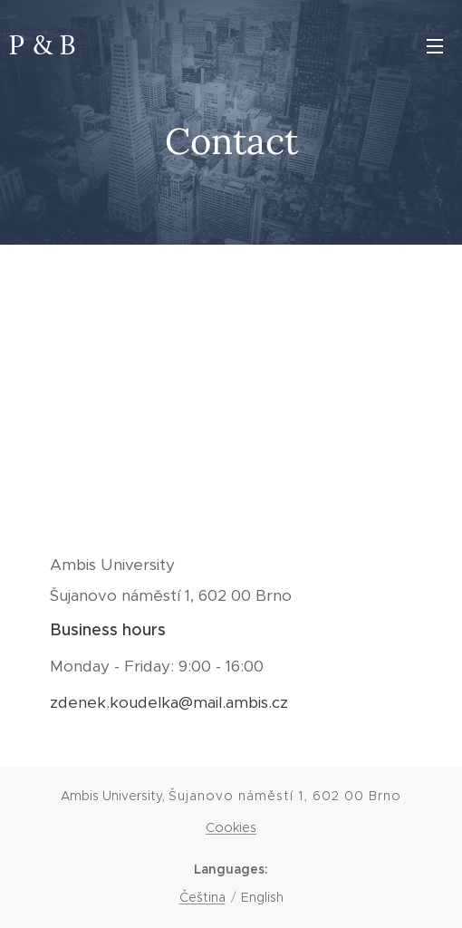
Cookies (231, 827)
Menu (435, 46)
